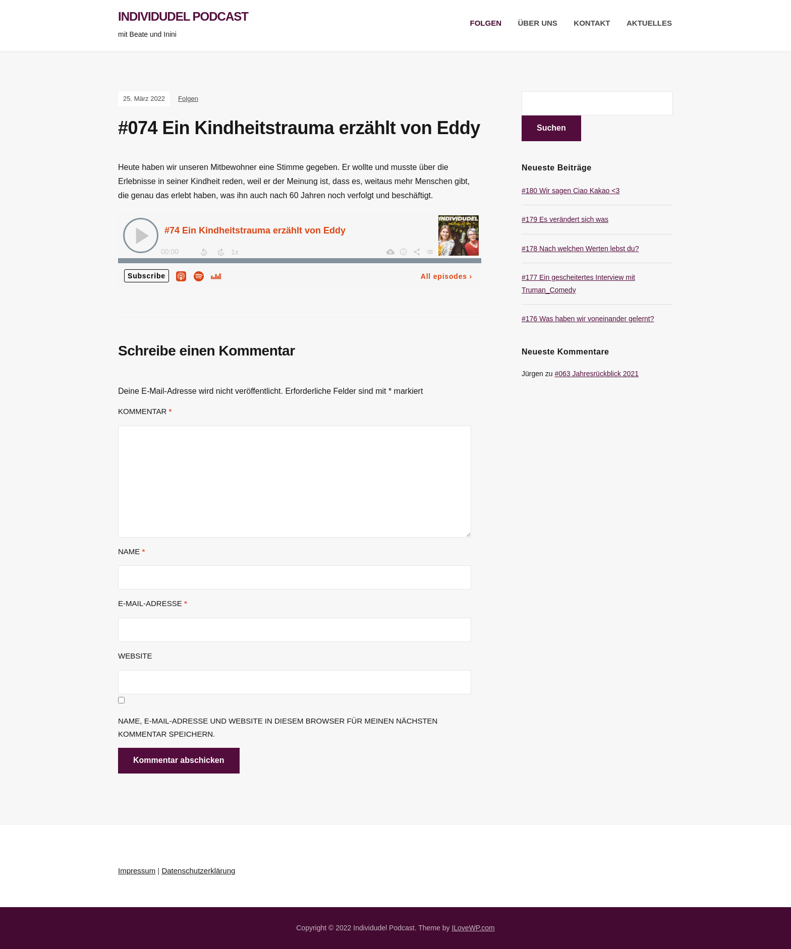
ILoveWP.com (472, 928)
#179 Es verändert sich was (565, 219)
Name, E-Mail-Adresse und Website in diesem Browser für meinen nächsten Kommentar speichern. (277, 727)
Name (131, 551)
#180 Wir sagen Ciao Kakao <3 (570, 191)
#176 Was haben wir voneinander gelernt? (588, 319)
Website (135, 655)
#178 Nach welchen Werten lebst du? (580, 249)
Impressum (136, 870)
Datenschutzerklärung (198, 870)
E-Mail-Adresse (152, 603)
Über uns (537, 23)
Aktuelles (649, 23)
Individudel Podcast (183, 16)
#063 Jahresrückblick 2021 (596, 374)
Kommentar (145, 411)
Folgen (486, 23)
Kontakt (592, 23)
